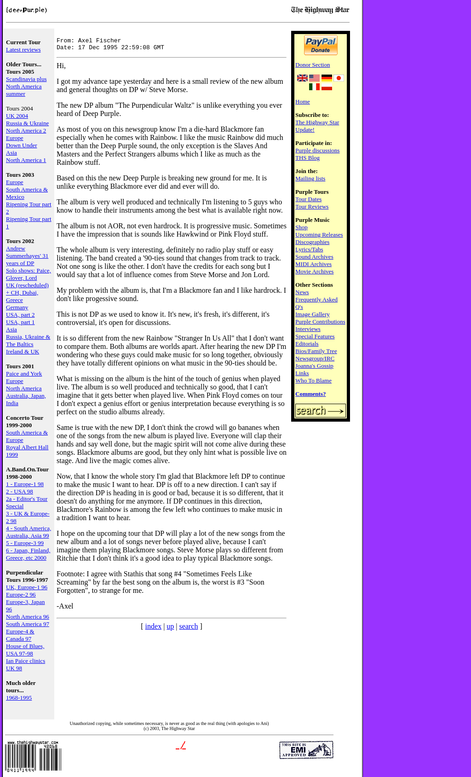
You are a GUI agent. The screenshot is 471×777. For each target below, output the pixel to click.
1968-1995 (19, 697)
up (170, 629)
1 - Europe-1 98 (25, 484)
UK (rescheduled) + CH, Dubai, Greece (27, 292)
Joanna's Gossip (314, 365)
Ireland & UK (22, 351)
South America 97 (27, 623)
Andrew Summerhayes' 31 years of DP (27, 256)
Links (302, 373)
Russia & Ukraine (27, 123)
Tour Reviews (311, 206)
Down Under (21, 145)
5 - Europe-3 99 (25, 542)
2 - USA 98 (19, 491)
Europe (14, 137)
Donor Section (312, 64)
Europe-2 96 (21, 594)
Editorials (307, 343)
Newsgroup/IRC (314, 358)
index (153, 629)
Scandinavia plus (26, 78)
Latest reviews (23, 49)
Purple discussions (317, 150)
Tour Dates (308, 199)
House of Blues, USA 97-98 (25, 650)
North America (24, 388)
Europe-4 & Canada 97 (20, 635)
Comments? (310, 393)
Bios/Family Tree (316, 351)
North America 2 (26, 130)
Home (302, 101)
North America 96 (27, 616)
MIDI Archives (313, 264)
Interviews (308, 328)
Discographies (312, 241)
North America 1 (26, 160)
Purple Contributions (320, 321)
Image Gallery (312, 314)
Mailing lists (310, 178)
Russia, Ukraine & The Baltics (28, 340)
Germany (17, 307)
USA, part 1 (20, 322)
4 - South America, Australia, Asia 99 (28, 532)
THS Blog (307, 157)
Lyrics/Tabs (309, 249)
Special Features (315, 336)
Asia (11, 152)
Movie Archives (314, 271)
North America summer (24, 90)
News (302, 292)
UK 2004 (17, 115)
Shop (301, 227)
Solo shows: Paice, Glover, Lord (28, 274)
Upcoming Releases (319, 234)
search (188, 629)
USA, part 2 (20, 314)
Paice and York (24, 373)
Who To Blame (313, 380)
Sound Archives (314, 256)
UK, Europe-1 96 (26, 587)
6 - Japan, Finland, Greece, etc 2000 (28, 554)
